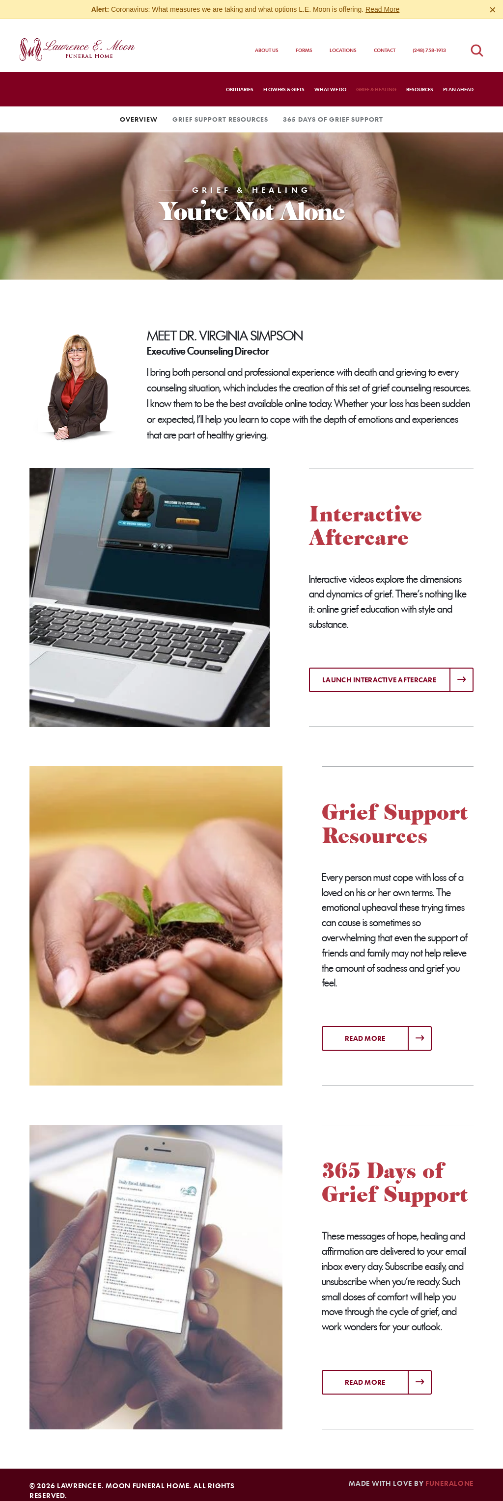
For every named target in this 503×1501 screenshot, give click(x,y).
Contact (384, 41)
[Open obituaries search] (477, 41)
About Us (267, 41)
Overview (139, 110)
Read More (382, 9)
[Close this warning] (493, 10)
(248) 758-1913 (429, 41)
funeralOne (449, 1474)
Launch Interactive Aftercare (379, 670)
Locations (343, 41)
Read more (388, 1026)
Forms (304, 41)
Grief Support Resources (220, 110)
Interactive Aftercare (365, 517)
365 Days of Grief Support (333, 110)
